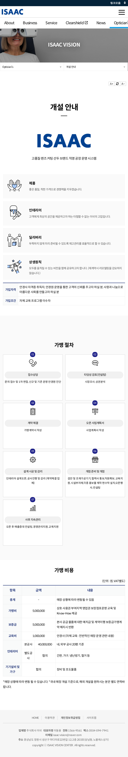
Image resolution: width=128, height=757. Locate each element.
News (100, 23)
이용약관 (50, 717)
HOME (35, 717)
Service (51, 23)
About (9, 23)
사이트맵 (91, 717)
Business (30, 23)
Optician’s (7, 66)
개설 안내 (71, 66)
